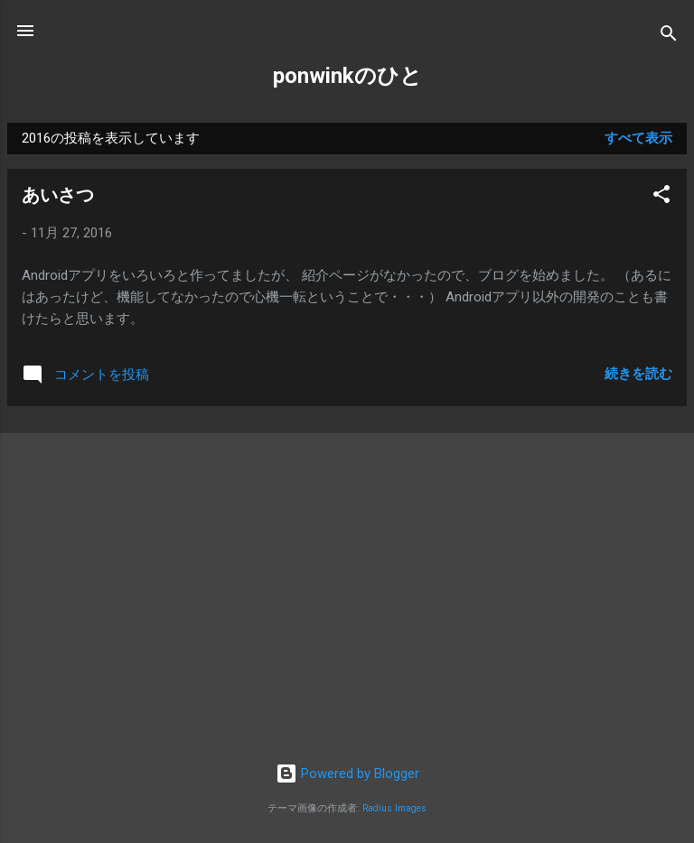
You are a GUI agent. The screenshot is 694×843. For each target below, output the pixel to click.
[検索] (669, 36)
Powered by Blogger (347, 773)
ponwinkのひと (347, 75)
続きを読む (638, 374)
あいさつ (58, 195)
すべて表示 (638, 138)
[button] (661, 197)
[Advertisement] (347, 547)
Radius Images (394, 808)
